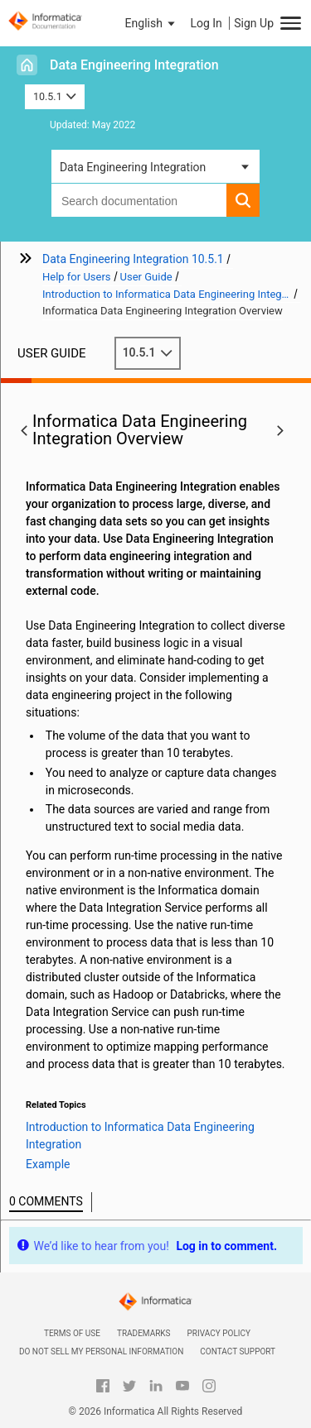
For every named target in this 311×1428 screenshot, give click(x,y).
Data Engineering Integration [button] (133, 167)
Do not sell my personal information (101, 1351)
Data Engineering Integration (134, 65)
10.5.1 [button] (54, 96)
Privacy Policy (218, 1333)
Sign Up (254, 23)
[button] (151, 23)
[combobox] (138, 200)
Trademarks (144, 1333)
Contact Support (237, 1351)
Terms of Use (72, 1333)
